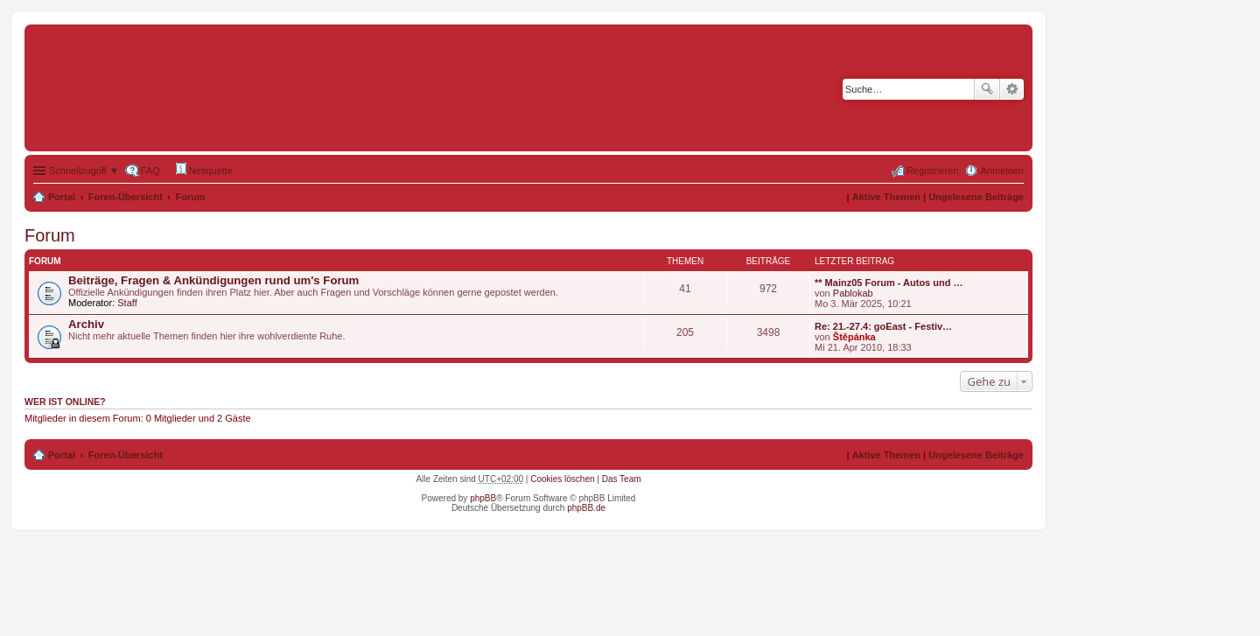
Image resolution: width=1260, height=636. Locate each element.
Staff (126, 302)
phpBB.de (586, 508)
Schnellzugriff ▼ (84, 170)
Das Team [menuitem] (621, 479)
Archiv (86, 324)
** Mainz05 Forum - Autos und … (889, 282)
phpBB (483, 498)
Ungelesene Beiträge (976, 197)
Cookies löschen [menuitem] (562, 479)
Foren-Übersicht (125, 197)
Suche (987, 89)
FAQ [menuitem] (150, 170)
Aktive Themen (886, 197)
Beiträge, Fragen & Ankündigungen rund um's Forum (213, 280)
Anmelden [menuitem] (1002, 170)
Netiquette (204, 169)
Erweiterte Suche (1012, 89)
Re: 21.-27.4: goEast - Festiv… (883, 326)
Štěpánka (854, 337)
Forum (191, 197)
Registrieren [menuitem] (932, 170)
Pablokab (853, 293)
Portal (61, 197)
